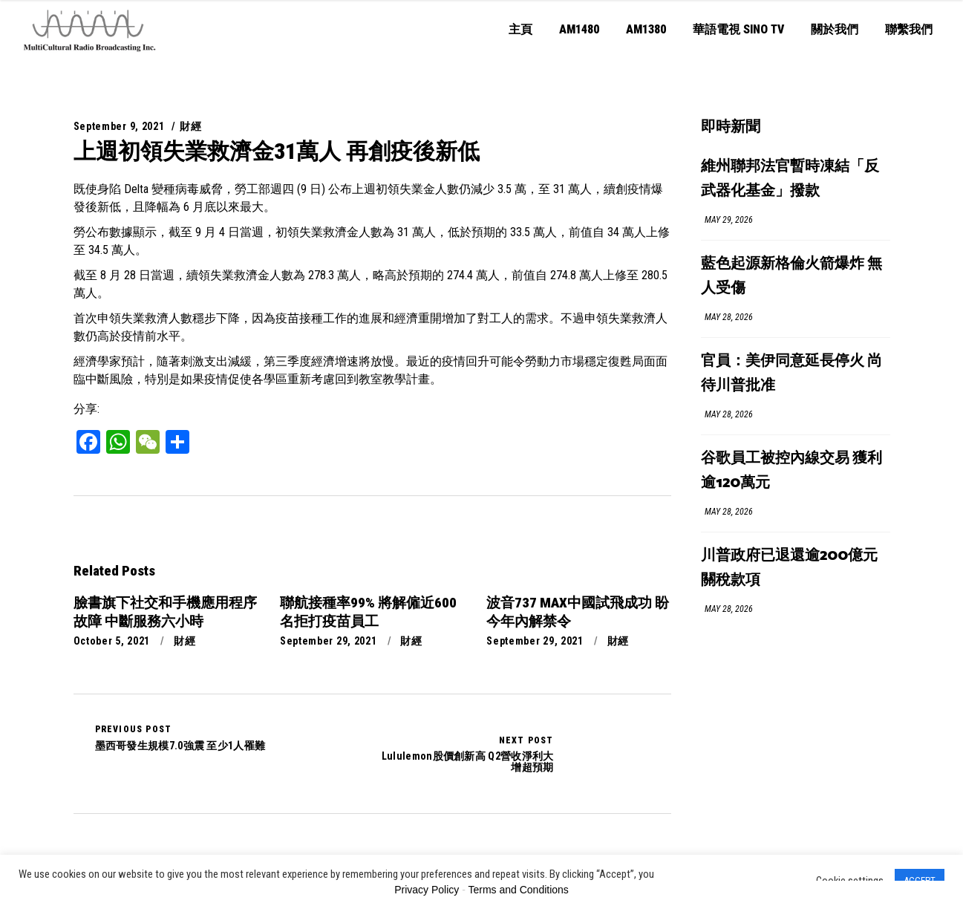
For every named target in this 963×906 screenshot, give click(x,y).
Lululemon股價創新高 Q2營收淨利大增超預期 (463, 753)
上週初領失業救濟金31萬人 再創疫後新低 (277, 151)
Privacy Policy (426, 890)
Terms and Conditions (518, 890)
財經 (190, 126)
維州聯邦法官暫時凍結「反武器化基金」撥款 (790, 178)
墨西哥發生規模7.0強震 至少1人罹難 (180, 737)
